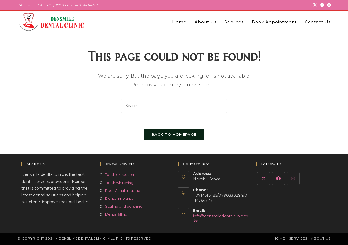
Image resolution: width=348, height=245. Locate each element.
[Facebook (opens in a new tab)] (322, 5)
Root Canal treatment (124, 191)
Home (279, 239)
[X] (263, 179)
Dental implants (119, 199)
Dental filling (116, 215)
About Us (321, 239)
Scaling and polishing (123, 207)
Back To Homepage (174, 135)
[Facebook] (278, 179)
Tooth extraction (119, 175)
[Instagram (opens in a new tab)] (328, 5)
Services (298, 239)
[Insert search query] (174, 106)
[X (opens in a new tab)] (315, 5)
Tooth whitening (119, 183)
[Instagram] (293, 179)
